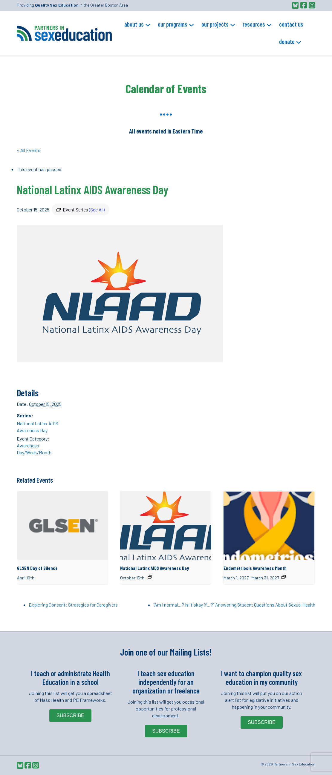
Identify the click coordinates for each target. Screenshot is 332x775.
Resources (254, 24)
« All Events (28, 150)
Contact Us (291, 24)
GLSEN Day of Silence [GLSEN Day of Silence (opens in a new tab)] (37, 568)
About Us (134, 24)
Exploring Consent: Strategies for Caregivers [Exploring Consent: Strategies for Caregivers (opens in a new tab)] (73, 604)
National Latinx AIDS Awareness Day (154, 568)
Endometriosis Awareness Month (255, 568)
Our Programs (172, 24)
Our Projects (215, 24)
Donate (287, 41)
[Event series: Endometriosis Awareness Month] (283, 577)
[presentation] (62, 526)
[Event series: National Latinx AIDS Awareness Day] (150, 577)
